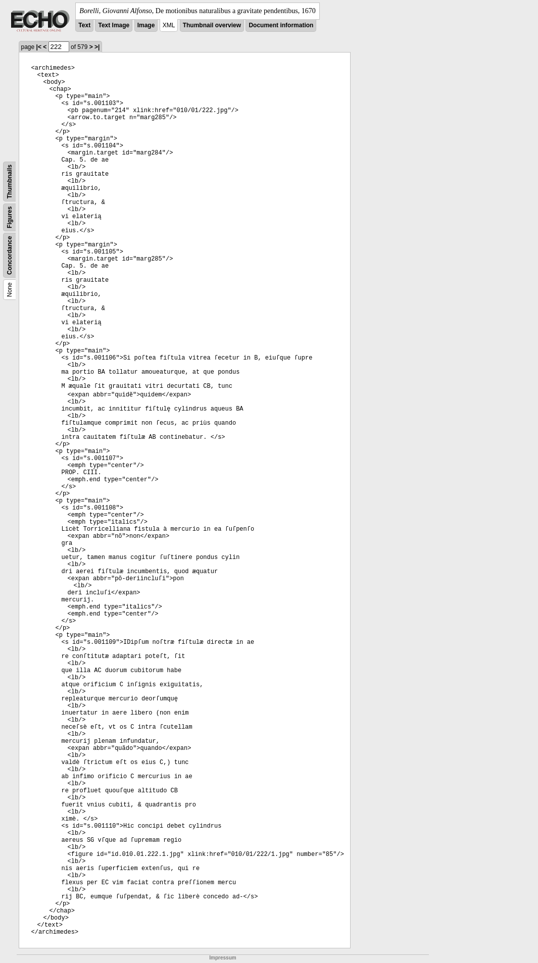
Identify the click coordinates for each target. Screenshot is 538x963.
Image (146, 25)
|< (38, 46)
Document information (281, 25)
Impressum (222, 957)
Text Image (113, 25)
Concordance (9, 255)
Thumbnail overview (212, 25)
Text (84, 25)
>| (97, 46)
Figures (9, 217)
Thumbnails (9, 181)
